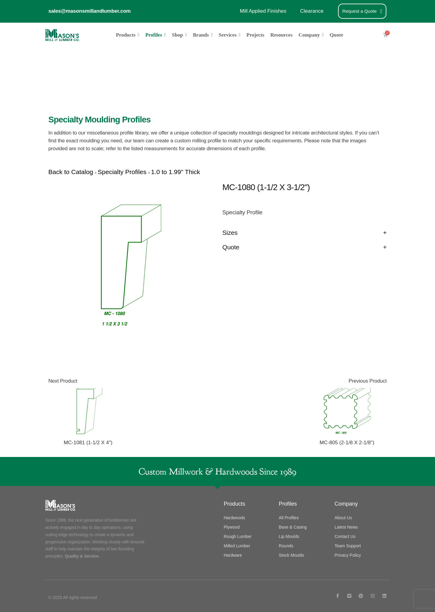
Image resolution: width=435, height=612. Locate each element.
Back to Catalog (71, 171)
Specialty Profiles (123, 171)
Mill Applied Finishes (263, 11)
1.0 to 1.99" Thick (175, 171)
